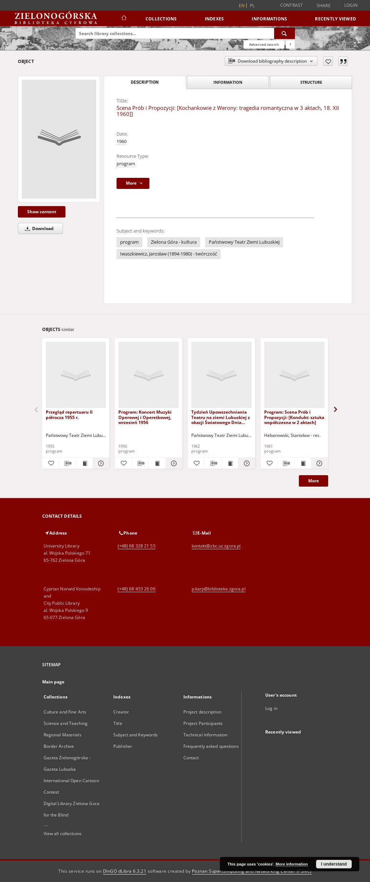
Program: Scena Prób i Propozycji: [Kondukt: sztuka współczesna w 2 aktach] (294, 417)
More (313, 481)
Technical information (205, 735)
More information (292, 864)
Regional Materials (63, 735)
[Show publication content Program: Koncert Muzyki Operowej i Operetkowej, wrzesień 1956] (157, 463)
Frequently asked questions (211, 746)
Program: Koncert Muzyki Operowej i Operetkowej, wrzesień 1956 (145, 417)
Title (117, 723)
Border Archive (59, 746)
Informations (269, 19)
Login (350, 5)
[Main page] (123, 18)
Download (38, 228)
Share (324, 6)
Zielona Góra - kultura (174, 242)
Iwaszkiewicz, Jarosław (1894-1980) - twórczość (168, 254)
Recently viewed (335, 19)
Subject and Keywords (135, 735)
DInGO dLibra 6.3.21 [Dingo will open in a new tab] (125, 871)
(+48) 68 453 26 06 (137, 589)
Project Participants (203, 723)
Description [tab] (144, 82)
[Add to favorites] (328, 61)
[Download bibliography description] (67, 463)
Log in (271, 708)
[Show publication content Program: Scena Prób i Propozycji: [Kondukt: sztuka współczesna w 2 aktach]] (303, 463)
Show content (41, 212)
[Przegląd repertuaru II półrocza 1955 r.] (76, 375)
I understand (334, 864)
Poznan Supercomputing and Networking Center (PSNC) (252, 871)
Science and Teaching (66, 723)
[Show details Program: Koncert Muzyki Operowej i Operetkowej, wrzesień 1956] (173, 463)
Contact (191, 758)
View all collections (63, 833)
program (126, 164)
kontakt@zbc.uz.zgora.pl (216, 546)
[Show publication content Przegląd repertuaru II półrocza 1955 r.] (84, 463)
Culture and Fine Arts (65, 712)
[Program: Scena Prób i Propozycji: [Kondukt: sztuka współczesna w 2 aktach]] (294, 375)
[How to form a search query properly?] (290, 44)
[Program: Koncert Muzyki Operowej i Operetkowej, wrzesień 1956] (148, 375)
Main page (53, 682)
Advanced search (264, 44)
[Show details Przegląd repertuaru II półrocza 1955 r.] (100, 463)
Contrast (291, 5)
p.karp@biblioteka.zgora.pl (219, 589)
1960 (122, 141)
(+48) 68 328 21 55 (137, 546)
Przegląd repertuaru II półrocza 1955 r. (69, 414)
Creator (121, 712)
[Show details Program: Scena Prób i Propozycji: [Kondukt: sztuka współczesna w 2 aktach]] (318, 463)
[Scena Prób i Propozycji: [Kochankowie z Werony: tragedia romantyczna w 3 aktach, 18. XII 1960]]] (59, 139)
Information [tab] (227, 82)
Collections (161, 19)
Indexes (214, 19)
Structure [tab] (311, 82)
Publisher (122, 746)
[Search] (284, 33)
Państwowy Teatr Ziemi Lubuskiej (244, 242)
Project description (202, 712)
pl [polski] (252, 5)
